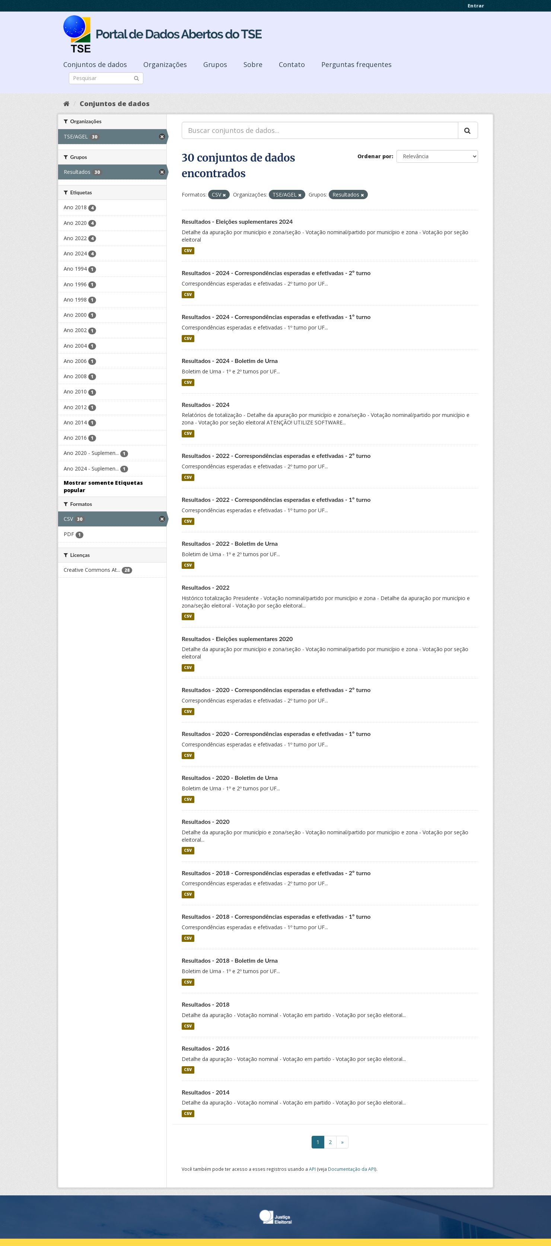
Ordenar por (374, 156)
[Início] (66, 103)
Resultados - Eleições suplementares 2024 (237, 221)
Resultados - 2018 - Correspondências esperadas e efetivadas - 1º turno (276, 916)
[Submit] (136, 77)
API (312, 1169)
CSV (188, 250)
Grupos (215, 64)
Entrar (476, 5)
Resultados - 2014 (206, 1092)
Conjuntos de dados (95, 64)
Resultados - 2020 (206, 821)
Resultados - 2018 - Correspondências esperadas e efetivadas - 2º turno (276, 872)
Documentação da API (351, 1169)
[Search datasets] (106, 78)
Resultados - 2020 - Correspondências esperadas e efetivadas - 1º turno (276, 733)
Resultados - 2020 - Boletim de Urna (230, 777)
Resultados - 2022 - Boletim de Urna (230, 543)
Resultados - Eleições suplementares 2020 (237, 638)
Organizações (165, 64)
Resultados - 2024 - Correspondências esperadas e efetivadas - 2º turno (276, 272)
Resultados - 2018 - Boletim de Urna (230, 960)
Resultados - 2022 (206, 587)
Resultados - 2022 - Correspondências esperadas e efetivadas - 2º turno (276, 455)
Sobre (252, 64)
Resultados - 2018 (206, 1004)
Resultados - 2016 (206, 1048)
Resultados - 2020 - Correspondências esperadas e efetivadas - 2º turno (276, 689)
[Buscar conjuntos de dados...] (320, 130)
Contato (292, 64)
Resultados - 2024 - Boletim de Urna (230, 360)
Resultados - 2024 (206, 404)
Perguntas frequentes (356, 64)
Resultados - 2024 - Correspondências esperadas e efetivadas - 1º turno (276, 316)
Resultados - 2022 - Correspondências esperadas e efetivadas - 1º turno (276, 499)
